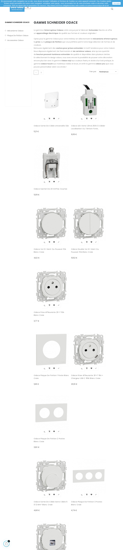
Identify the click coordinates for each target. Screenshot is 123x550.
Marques (66, 528)
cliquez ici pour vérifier (83, 535)
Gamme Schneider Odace (17, 34)
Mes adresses (14, 516)
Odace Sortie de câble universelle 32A (43, 119)
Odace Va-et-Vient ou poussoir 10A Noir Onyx (43, 381)
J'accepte (116, 3)
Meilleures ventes (70, 511)
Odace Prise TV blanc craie (65, 293)
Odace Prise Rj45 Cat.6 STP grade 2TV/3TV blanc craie (86, 250)
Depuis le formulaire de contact (99, 525)
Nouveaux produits (70, 516)
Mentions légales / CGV (45, 521)
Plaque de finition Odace (17, 47)
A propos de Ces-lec (98, 531)
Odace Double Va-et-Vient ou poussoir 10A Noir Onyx (86, 381)
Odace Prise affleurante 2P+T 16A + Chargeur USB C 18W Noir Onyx (86, 294)
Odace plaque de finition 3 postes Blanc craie (63, 250)
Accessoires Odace (15, 52)
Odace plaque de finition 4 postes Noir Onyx (43, 424)
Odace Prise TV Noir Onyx (64, 424)
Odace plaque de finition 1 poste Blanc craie (43, 207)
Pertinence (108, 84)
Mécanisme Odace (15, 43)
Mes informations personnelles (16, 522)
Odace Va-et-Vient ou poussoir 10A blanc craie (42, 163)
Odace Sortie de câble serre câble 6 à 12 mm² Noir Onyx (43, 468)
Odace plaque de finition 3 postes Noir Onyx (64, 381)
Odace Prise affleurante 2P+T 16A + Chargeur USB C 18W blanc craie (64, 207)
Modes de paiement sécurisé (48, 511)
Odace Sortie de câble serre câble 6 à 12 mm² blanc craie (43, 250)
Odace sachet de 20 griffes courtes (86, 119)
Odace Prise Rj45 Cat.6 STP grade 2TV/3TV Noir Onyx (85, 424)
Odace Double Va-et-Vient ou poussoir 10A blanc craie (64, 163)
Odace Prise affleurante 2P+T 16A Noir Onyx (64, 337)
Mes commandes (16, 511)
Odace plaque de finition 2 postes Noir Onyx (86, 337)
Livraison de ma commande (47, 516)
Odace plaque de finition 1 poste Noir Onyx (42, 337)
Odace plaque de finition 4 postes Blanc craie (42, 294)
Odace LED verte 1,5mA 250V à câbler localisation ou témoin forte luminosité (64, 120)
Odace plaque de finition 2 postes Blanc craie (85, 207)
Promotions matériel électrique (71, 522)
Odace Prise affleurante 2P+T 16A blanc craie (86, 163)
